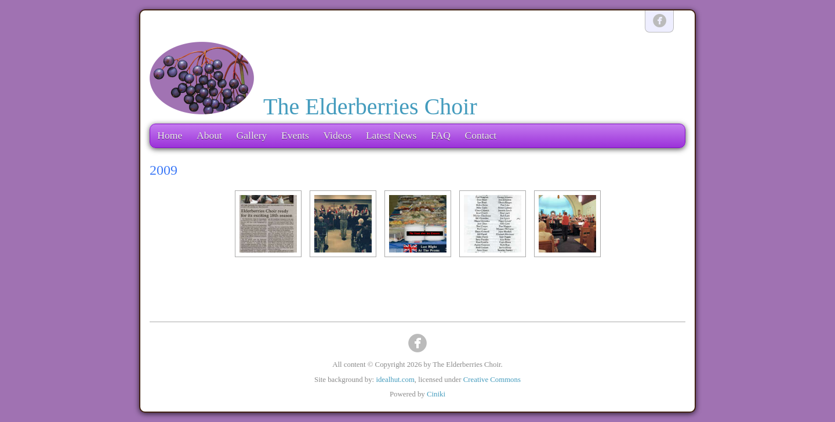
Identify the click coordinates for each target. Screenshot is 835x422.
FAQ (441, 135)
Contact (480, 135)
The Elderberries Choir (370, 106)
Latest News (391, 135)
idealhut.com (395, 380)
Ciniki (436, 394)
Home (169, 135)
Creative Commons (492, 380)
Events (295, 135)
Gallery (252, 135)
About (209, 135)
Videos (337, 135)
